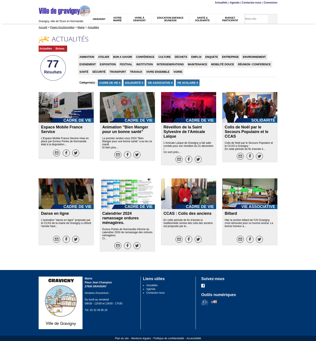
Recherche (59, 3)
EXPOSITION (108, 64)
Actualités (221, 2)
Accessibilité (194, 338)
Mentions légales (141, 338)
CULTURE (164, 57)
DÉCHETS (181, 57)
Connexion (270, 2)
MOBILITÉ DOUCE (222, 64)
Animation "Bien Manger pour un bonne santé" (125, 129)
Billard (231, 213)
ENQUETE (211, 57)
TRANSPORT (118, 71)
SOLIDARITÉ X (134, 82)
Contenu (49, 3)
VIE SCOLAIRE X (187, 82)
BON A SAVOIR (122, 57)
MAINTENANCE (197, 64)
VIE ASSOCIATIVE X (160, 82)
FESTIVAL (126, 64)
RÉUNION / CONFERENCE (254, 64)
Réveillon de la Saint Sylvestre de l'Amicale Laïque (184, 132)
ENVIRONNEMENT (254, 57)
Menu (41, 3)
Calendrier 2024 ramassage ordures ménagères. (120, 218)
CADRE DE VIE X (109, 82)
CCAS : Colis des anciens (187, 213)
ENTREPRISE (230, 57)
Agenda (234, 2)
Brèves (60, 48)
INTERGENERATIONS (170, 64)
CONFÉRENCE (145, 57)
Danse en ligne (55, 213)
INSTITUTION (144, 64)
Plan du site (122, 338)
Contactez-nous (252, 2)
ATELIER (103, 57)
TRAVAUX (136, 71)
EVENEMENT (87, 64)
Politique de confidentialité (168, 338)
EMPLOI (196, 57)
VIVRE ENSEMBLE (157, 71)
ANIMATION (86, 57)
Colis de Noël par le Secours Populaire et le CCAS (246, 132)
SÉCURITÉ (99, 71)
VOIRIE (177, 71)
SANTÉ (83, 71)
